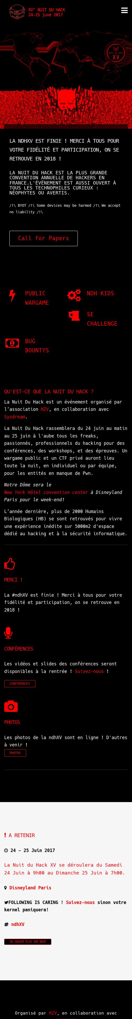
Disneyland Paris (30, 887)
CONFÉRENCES (20, 684)
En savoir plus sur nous (28, 941)
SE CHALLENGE (102, 319)
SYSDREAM (66, 1011)
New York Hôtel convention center (46, 492)
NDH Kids (100, 293)
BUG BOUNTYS (37, 346)
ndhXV (17, 924)
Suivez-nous (89, 671)
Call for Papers (43, 238)
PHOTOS (15, 753)
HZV (45, 409)
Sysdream (14, 416)
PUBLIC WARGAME (37, 298)
